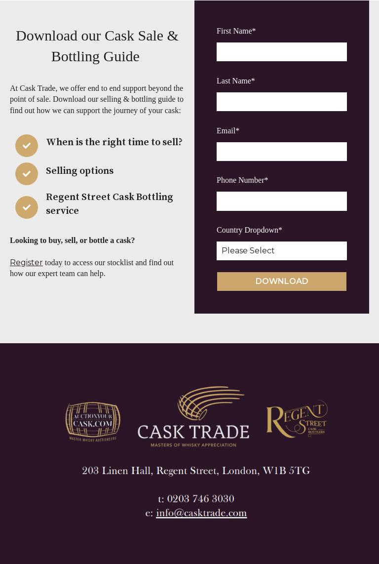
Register (26, 262)
